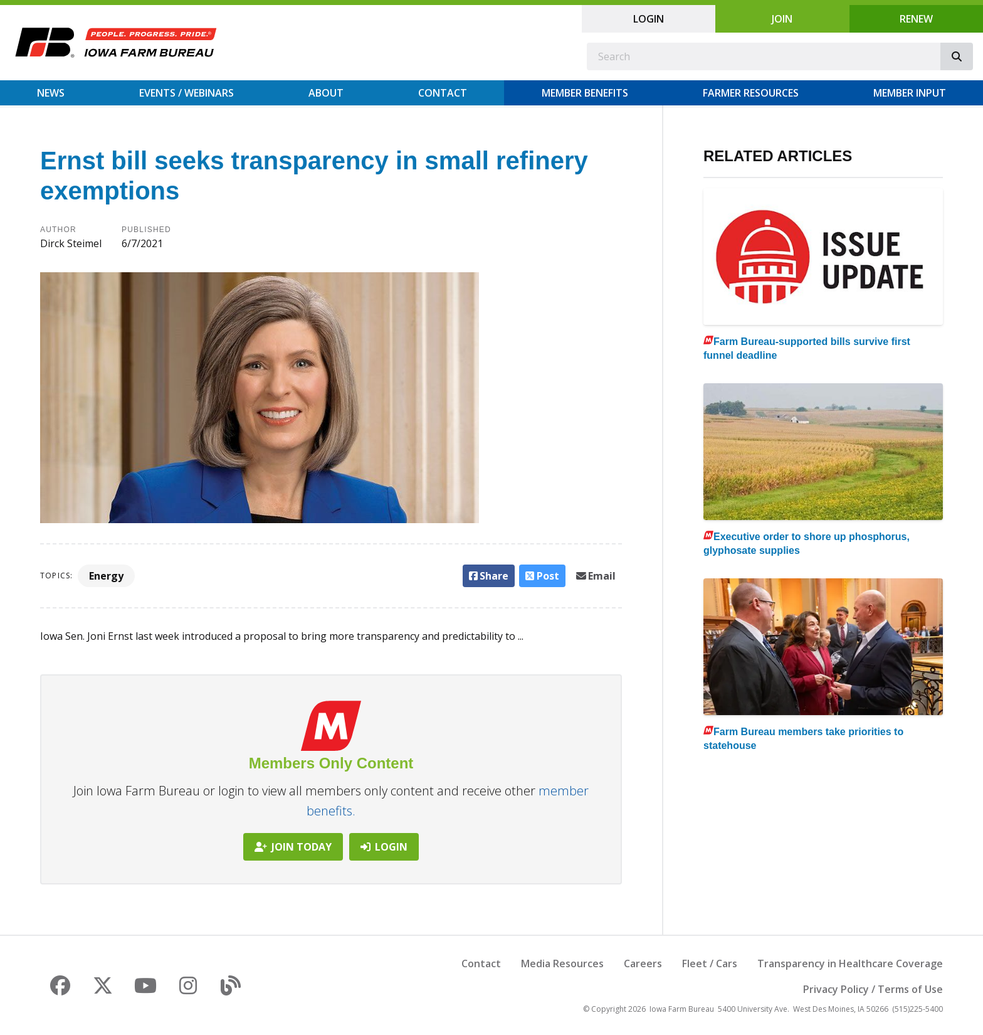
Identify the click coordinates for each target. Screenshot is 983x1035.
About (326, 93)
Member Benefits (585, 93)
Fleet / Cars (709, 963)
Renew (916, 19)
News (51, 93)
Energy (106, 576)
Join (782, 19)
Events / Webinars (186, 93)
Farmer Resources (751, 93)
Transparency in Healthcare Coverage (850, 963)
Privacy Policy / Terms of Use (873, 989)
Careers (643, 963)
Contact (442, 93)
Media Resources (562, 963)
